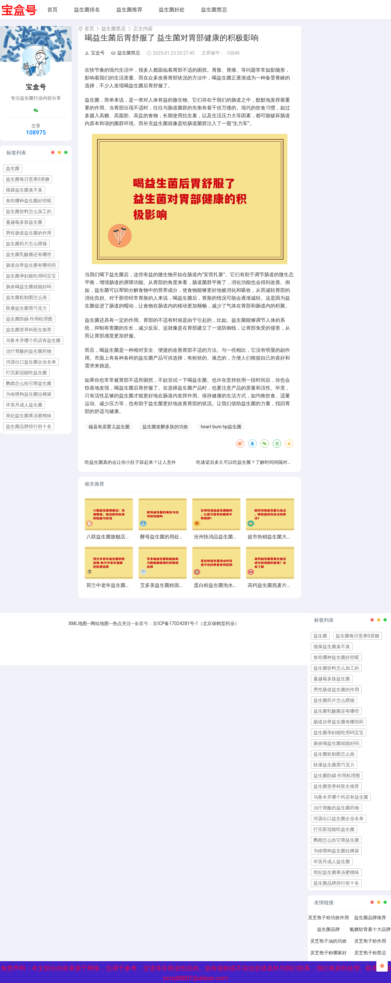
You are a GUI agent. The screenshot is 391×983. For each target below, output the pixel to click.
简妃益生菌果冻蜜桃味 (28, 415)
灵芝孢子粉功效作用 (328, 923)
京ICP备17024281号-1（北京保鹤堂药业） (196, 629)
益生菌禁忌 (214, 10)
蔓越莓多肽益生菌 (24, 222)
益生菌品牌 (328, 935)
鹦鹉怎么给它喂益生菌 (28, 383)
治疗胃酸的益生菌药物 (28, 351)
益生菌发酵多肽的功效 (165, 432)
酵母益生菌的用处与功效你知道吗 (176, 543)
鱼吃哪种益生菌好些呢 (28, 200)
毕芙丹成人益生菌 (24, 404)
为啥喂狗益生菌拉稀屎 (28, 394)
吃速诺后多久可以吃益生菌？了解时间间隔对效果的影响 (253, 468)
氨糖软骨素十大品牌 (370, 935)
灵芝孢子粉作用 (370, 946)
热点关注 (122, 629)
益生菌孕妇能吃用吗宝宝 (31, 275)
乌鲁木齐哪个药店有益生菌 (33, 340)
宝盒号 (95, 58)
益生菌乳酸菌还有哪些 (28, 254)
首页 (52, 10)
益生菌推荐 (129, 10)
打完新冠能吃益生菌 (26, 372)
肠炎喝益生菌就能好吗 (28, 286)
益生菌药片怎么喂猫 (26, 243)
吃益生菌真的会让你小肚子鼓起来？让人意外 (130, 468)
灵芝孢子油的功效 (328, 946)
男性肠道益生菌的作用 (28, 232)
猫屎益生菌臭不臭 (24, 189)
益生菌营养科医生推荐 (28, 329)
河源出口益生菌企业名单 (31, 361)
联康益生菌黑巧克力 (26, 308)
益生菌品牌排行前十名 (28, 426)
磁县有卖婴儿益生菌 (109, 432)
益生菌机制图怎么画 (26, 297)
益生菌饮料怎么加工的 (28, 211)
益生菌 (13, 168)
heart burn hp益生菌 (221, 432)
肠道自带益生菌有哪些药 (31, 265)
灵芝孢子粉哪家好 (328, 958)
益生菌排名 (87, 10)
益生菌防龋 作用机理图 (29, 318)
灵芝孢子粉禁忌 (370, 958)
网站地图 (100, 629)
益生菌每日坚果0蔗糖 (28, 179)
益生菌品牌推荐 (370, 923)
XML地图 (77, 629)
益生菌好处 (172, 10)
